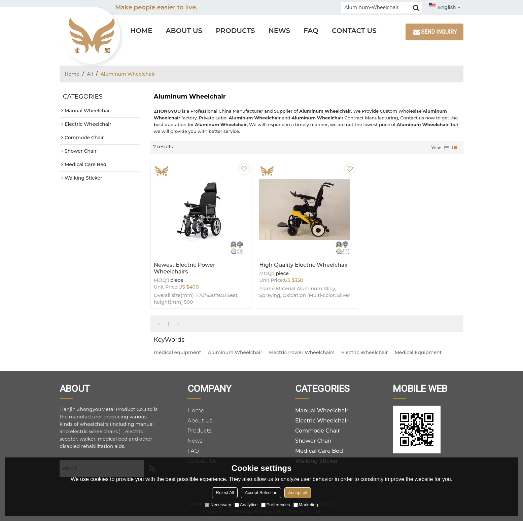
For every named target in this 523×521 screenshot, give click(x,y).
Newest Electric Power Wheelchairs (184, 268)
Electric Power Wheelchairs (302, 352)
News (279, 31)
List (446, 147)
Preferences (275, 504)
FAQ (311, 31)
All (90, 74)
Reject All (225, 492)
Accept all (297, 492)
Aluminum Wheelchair (235, 352)
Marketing (305, 504)
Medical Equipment (418, 352)
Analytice (246, 504)
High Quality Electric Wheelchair (303, 265)
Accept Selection (261, 492)
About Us (184, 31)
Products (235, 31)
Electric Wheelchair (364, 352)
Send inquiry (439, 32)
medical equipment (177, 352)
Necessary (218, 504)
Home (141, 31)
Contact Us (354, 31)
